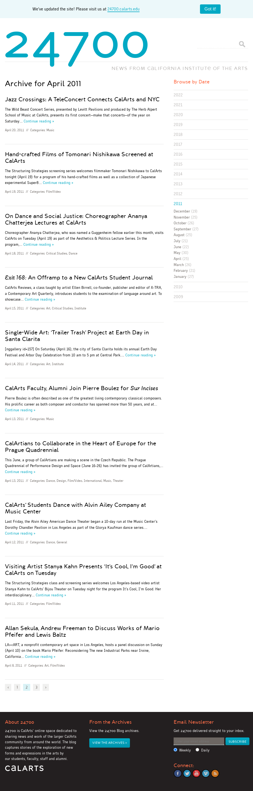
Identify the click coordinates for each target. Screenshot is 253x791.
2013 (178, 183)
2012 (178, 193)
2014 (178, 174)
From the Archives (110, 722)
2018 (178, 134)
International (93, 481)
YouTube (196, 773)
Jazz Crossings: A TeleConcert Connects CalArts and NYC (82, 99)
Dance (73, 253)
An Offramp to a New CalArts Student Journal (79, 277)
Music (50, 130)
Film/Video (53, 192)
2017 (178, 144)
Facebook (178, 773)
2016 (178, 154)
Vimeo (206, 773)
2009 (178, 296)
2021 (178, 104)
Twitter (187, 773)
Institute (80, 308)
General (62, 542)
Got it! (210, 9)
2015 (178, 164)
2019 (178, 124)
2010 (178, 286)
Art (48, 308)
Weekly (185, 750)
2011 (178, 203)
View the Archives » (109, 743)
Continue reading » (39, 121)
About (19, 722)
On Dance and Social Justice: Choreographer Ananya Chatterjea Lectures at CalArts (76, 219)
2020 (178, 114)
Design (61, 481)
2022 (178, 94)
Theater (118, 481)
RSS (215, 773)
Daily (205, 750)
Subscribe (237, 742)
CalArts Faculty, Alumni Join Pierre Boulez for (81, 388)
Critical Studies (56, 253)
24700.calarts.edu (123, 9)
